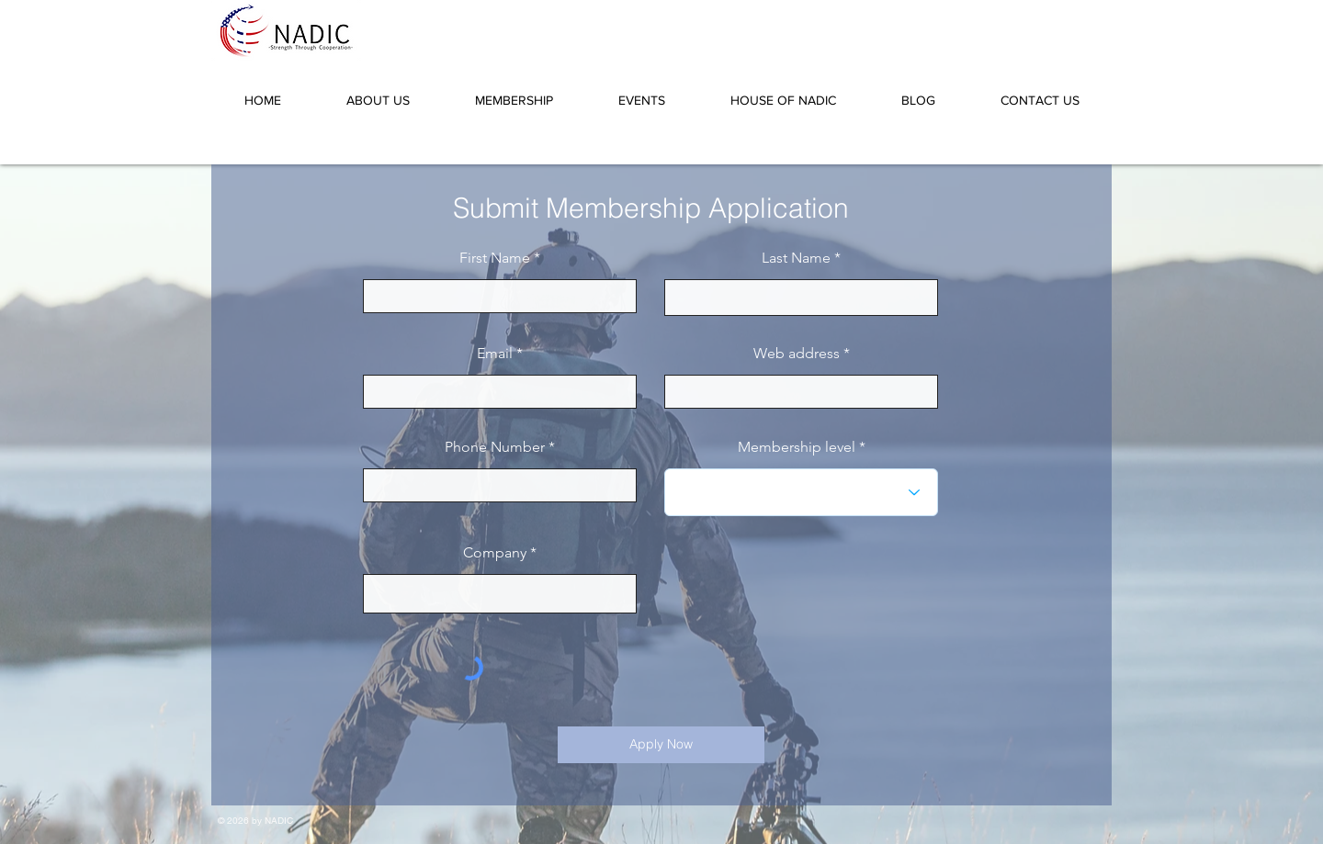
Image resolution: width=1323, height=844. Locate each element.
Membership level (796, 447)
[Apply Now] (661, 744)
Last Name (796, 258)
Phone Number (495, 447)
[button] (377, 92)
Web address (796, 353)
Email (495, 353)
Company (494, 553)
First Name (494, 258)
